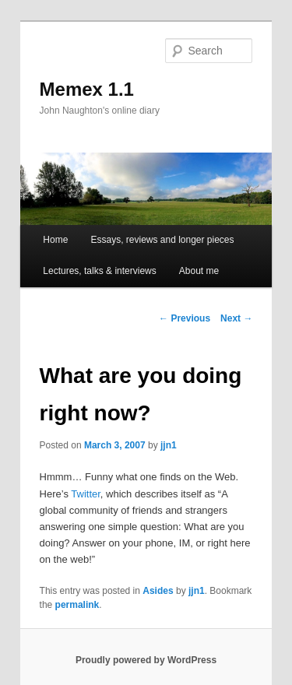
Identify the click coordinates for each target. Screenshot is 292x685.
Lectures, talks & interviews (99, 270)
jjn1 (168, 445)
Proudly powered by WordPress (146, 660)
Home (55, 239)
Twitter (85, 494)
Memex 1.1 (87, 89)
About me (199, 270)
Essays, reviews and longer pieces (162, 239)
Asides (157, 590)
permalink (77, 604)
